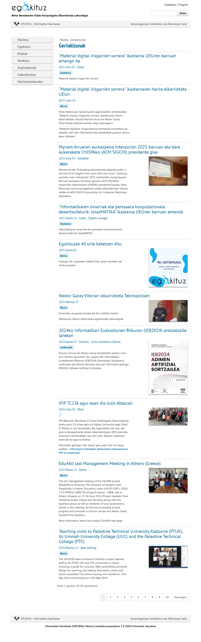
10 (167, 597)
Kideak (23, 53)
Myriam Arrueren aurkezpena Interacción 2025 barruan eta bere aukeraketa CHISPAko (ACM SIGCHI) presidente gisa (119, 149)
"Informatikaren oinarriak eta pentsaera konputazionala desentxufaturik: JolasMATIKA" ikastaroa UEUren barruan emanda (121, 209)
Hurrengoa (180, 597)
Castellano (170, 4)
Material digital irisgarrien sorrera (78, 78)
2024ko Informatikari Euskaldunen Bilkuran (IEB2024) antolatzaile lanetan (122, 332)
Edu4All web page (111, 520)
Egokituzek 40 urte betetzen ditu (90, 244)
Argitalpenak (27, 67)
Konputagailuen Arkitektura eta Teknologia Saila (159, 24)
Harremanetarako (30, 81)
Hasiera (23, 40)
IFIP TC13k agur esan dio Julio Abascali (96, 403)
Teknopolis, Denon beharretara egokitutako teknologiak (91, 319)
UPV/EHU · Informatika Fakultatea (40, 24)
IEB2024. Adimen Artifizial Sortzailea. (80, 368)
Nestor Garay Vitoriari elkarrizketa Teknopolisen (104, 296)
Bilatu (183, 13)
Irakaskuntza (27, 74)
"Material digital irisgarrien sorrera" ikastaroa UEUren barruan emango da (117, 58)
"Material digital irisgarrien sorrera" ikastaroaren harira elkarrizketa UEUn (123, 91)
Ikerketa (23, 60)
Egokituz (24, 46)
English (183, 4)
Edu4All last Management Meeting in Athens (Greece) (110, 463)
